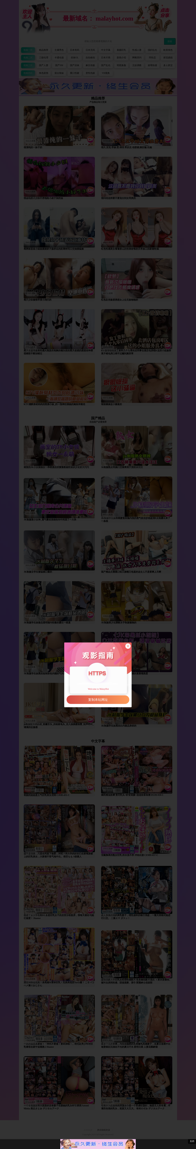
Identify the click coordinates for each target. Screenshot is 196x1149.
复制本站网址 (98, 699)
